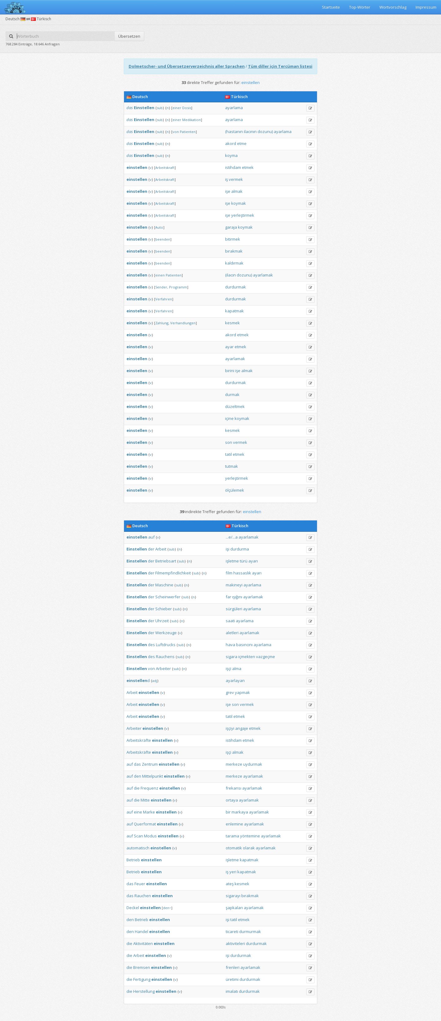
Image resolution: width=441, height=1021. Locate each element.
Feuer (139, 883)
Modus (150, 836)
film (229, 573)
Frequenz (149, 788)
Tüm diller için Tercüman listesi (280, 66)
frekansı (233, 788)
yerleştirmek (242, 215)
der (151, 549)
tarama (232, 836)
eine (138, 812)
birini (229, 370)
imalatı (232, 991)
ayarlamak (263, 275)
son (228, 442)
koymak (238, 203)
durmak (232, 394)
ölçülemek (234, 490)
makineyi (234, 585)
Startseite (331, 7)
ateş (230, 883)
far (228, 597)
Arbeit (160, 549)
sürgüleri (234, 608)
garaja (231, 227)
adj (154, 680)
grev (230, 692)
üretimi (232, 979)
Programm (178, 287)
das (129, 107)
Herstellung (144, 991)
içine (229, 418)
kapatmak (234, 311)
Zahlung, (162, 323)
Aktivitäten (143, 943)
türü (243, 561)
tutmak (231, 466)
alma (236, 668)
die (137, 788)
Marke (149, 812)
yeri (232, 871)
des (151, 644)
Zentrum (150, 764)
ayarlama (234, 107)
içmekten (246, 656)
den (137, 776)
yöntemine (250, 836)
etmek (248, 167)
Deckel (132, 907)
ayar (229, 346)
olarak (249, 848)
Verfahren (163, 299)
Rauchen (142, 895)
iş (226, 179)
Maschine (164, 585)
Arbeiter (163, 668)
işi (227, 549)
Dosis (186, 107)
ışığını (237, 597)
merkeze (234, 764)
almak (237, 191)
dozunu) (265, 131)
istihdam (233, 167)
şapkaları (234, 907)
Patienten (188, 131)
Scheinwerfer (167, 597)
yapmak (242, 692)
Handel (141, 931)
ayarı (253, 561)
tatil (228, 454)
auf (151, 537)
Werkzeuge (166, 632)
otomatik (234, 848)
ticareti (232, 931)
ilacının (250, 131)
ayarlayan (235, 680)
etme (242, 143)
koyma (231, 155)
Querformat (145, 824)
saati (230, 620)
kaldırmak (234, 263)
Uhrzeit (162, 620)
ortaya (232, 800)
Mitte (145, 800)
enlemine (234, 824)
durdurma (239, 549)
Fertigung (141, 979)
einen (160, 275)
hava (230, 644)
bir (228, 812)
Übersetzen (129, 36)
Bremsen (141, 967)
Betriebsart (165, 561)
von (175, 131)
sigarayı (233, 895)
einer (176, 107)
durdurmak (235, 287)
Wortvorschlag (392, 7)
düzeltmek (235, 406)
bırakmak (234, 251)
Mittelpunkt (152, 776)
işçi (228, 668)
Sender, (161, 287)
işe (227, 191)
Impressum (426, 7)
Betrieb (133, 860)
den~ (167, 907)
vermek (236, 179)
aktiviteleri (235, 943)
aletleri (232, 632)
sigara (231, 656)
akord (230, 143)
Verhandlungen (183, 323)
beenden (162, 239)
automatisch (137, 848)
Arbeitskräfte (138, 740)
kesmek (232, 323)
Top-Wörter (359, 7)
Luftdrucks (165, 644)
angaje (241, 728)
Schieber (163, 608)
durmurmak (250, 931)
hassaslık (242, 573)
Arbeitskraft (165, 167)
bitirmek (232, 239)
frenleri (232, 967)
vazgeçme (265, 656)
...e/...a (232, 537)
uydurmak (252, 764)
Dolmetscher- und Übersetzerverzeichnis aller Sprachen (187, 66)
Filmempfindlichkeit (173, 573)
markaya (240, 812)
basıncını (244, 644)
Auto (159, 227)
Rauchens (165, 656)
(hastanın (234, 131)
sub (160, 107)
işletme (232, 561)
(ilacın (230, 275)
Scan (138, 836)
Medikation (191, 119)
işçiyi (230, 728)
